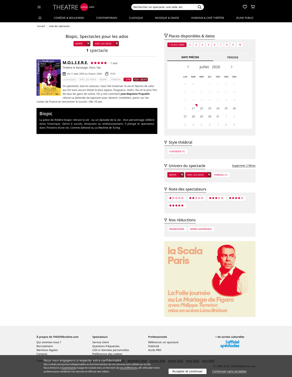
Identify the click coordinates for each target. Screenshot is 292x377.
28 (193, 116)
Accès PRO (154, 350)
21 (193, 108)
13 (185, 100)
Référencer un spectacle (163, 342)
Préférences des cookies (107, 354)
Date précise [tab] (190, 57)
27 (185, 116)
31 (217, 116)
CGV (94, 350)
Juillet (204, 66)
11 (226, 92)
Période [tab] (232, 57)
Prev (188, 66)
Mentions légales (47, 350)
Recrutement (44, 346)
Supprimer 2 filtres (244, 165)
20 (185, 108)
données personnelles (115, 350)
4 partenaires (68, 367)
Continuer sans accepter (229, 371)
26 (234, 108)
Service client (100, 342)
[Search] (163, 7)
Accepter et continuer (187, 371)
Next (231, 66)
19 (234, 100)
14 (193, 100)
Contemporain (106, 18)
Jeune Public (245, 18)
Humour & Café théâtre (207, 18)
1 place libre (177, 44)
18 (226, 100)
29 (185, 83)
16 (209, 100)
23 (209, 108)
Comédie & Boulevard (69, 18)
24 (217, 108)
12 (234, 92)
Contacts (41, 354)
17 (217, 100)
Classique (136, 18)
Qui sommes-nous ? (48, 342)
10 (240, 44)
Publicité (153, 346)
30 (193, 83)
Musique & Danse (167, 18)
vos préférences (128, 367)
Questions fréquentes (106, 346)
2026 (216, 66)
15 (201, 100)
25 (226, 108)
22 (201, 108)
